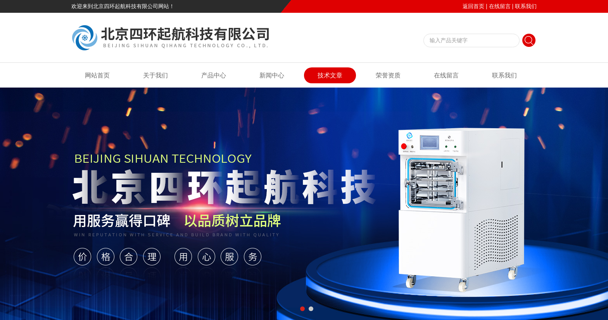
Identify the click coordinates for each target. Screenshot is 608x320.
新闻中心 (271, 75)
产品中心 (213, 75)
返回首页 (473, 6)
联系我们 (526, 6)
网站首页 (97, 75)
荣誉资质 (388, 75)
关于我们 (155, 75)
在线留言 (500, 6)
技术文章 (330, 75)
